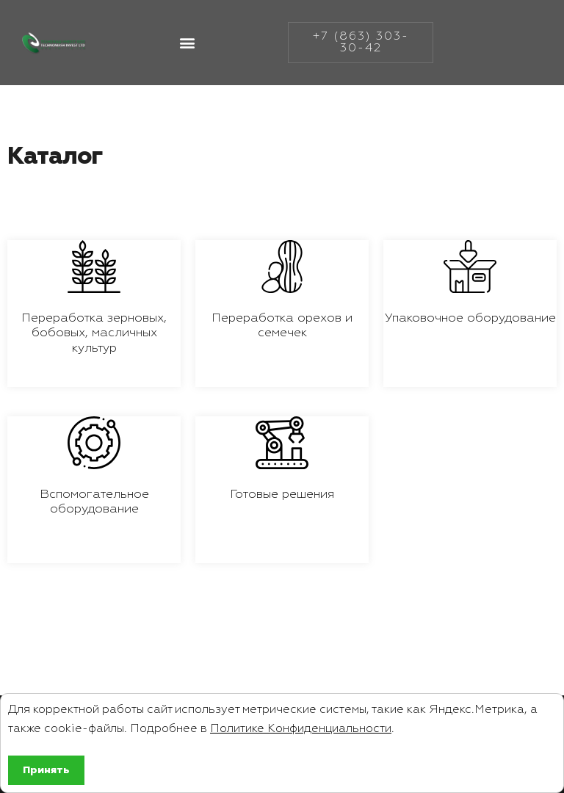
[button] (187, 45)
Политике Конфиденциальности (300, 729)
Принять (46, 770)
